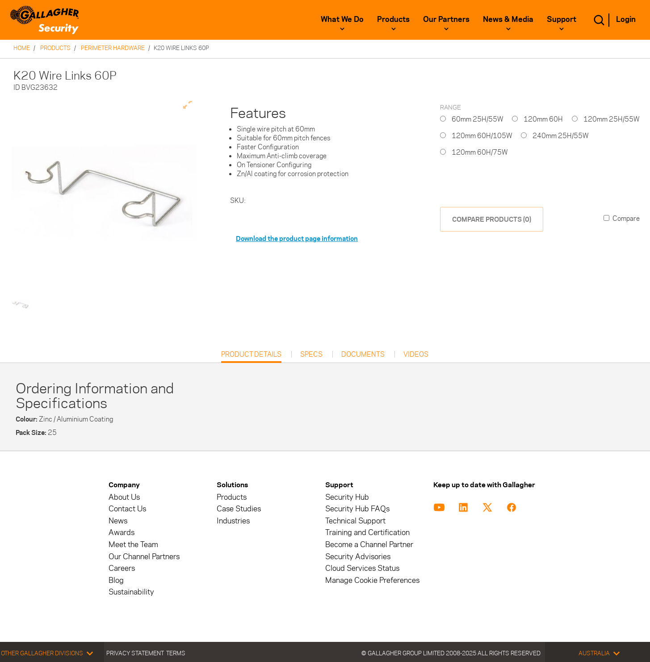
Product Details (251, 356)
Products (393, 19)
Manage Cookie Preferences (372, 580)
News (118, 521)
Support (561, 19)
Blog (116, 580)
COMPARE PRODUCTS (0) (491, 219)
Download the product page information (297, 238)
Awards (121, 532)
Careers (122, 568)
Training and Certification (367, 532)
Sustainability (131, 592)
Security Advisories (357, 556)
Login (626, 19)
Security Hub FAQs (357, 509)
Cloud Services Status (362, 568)
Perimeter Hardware (113, 48)
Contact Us (127, 509)
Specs (311, 354)
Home (21, 48)
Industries (233, 521)
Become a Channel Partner (369, 544)
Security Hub (347, 497)
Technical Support (355, 521)
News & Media (508, 19)
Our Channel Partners (144, 556)
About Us (124, 497)
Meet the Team (133, 544)
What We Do (342, 19)
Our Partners (446, 19)
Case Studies (239, 509)
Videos (415, 354)
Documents (363, 354)
